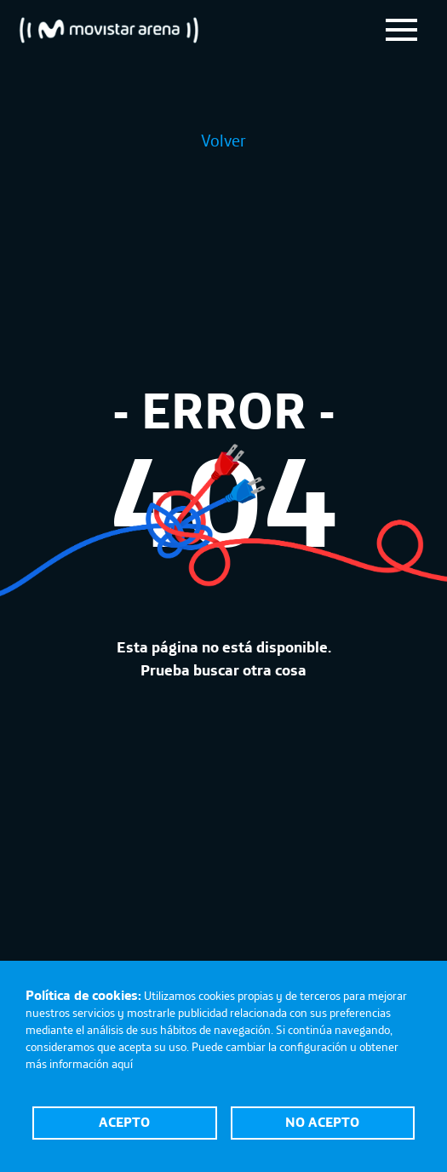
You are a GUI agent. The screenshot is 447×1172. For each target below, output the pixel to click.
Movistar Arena (109, 30)
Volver (223, 140)
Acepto (124, 1121)
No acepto (322, 1121)
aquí (122, 1063)
